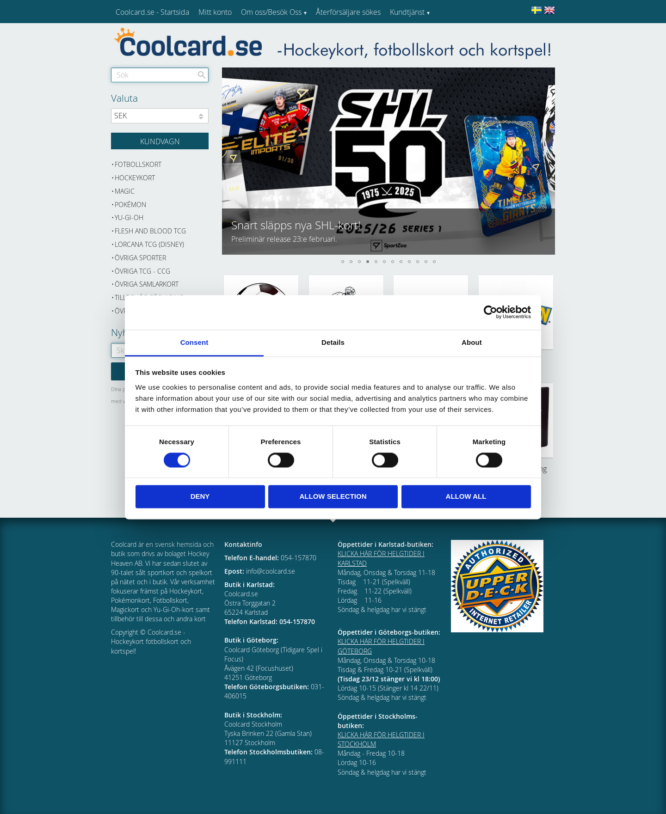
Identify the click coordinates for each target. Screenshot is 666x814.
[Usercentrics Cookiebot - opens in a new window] (490, 312)
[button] (229, 160)
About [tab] (472, 342)
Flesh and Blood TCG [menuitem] (150, 230)
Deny (200, 497)
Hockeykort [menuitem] (135, 177)
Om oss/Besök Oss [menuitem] (271, 12)
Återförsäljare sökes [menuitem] (348, 12)
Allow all (466, 497)
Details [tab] (333, 342)
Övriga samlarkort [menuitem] (147, 284)
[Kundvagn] (160, 141)
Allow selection (333, 497)
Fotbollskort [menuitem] (138, 164)
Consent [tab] (194, 342)
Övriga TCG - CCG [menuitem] (142, 271)
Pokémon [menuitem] (130, 204)
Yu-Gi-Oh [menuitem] (129, 217)
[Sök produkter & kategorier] (160, 74)
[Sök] (202, 75)
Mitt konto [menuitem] (215, 12)
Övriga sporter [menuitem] (140, 257)
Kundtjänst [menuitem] (407, 12)
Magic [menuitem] (125, 191)
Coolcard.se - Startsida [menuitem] (152, 12)
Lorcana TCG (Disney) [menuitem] (149, 244)
